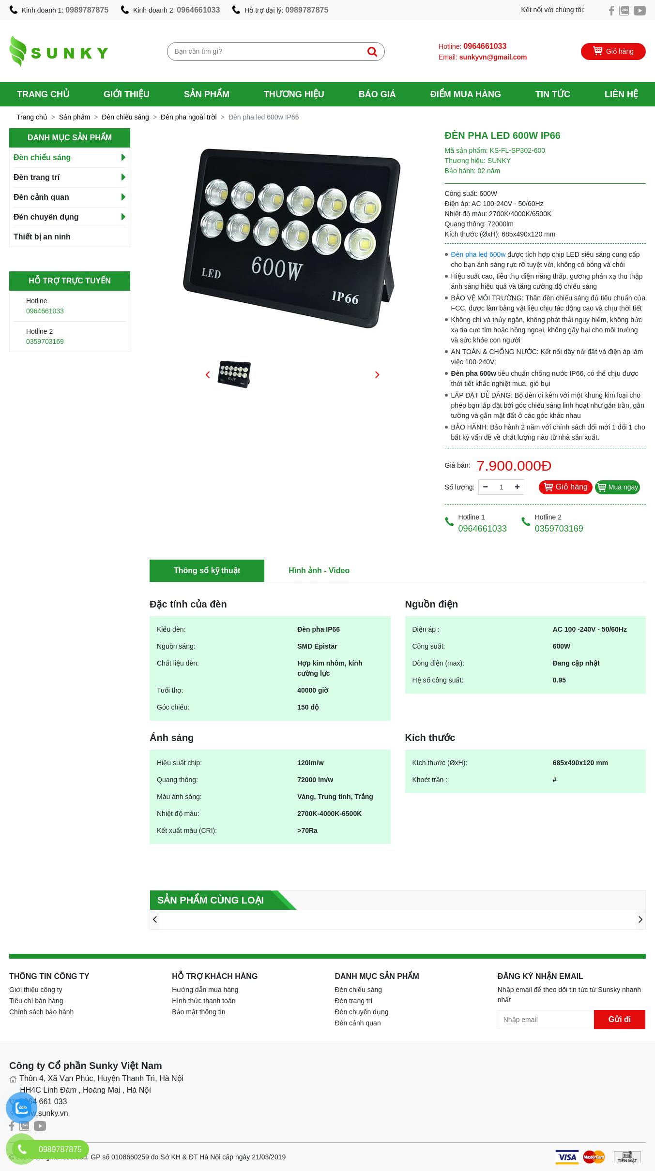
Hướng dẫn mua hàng (205, 989)
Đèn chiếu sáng (125, 117)
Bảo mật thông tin (198, 1012)
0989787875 (86, 10)
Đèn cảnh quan (41, 197)
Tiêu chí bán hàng (36, 1001)
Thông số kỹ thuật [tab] (207, 570)
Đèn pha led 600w (478, 254)
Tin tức (552, 94)
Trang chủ (43, 94)
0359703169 (45, 341)
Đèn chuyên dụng (46, 217)
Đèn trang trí (37, 177)
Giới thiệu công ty (35, 989)
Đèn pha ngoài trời (189, 117)
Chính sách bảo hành (41, 1012)
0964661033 (198, 10)
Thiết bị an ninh (42, 237)
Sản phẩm (206, 94)
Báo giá (377, 94)
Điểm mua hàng (465, 94)
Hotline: (472, 46)
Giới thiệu (127, 94)
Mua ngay (617, 487)
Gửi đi (620, 1019)
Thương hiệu (294, 94)
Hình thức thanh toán (203, 1001)
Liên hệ (621, 94)
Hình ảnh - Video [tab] (319, 570)
